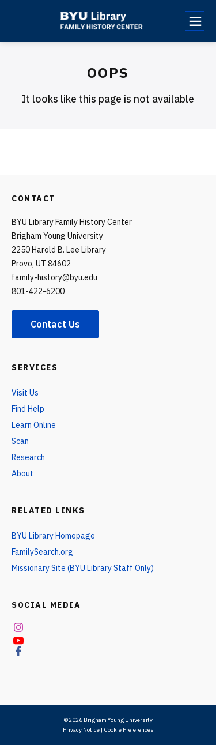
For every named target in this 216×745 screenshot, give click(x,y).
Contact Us (55, 324)
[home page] (105, 20)
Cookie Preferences (129, 729)
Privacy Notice (81, 729)
